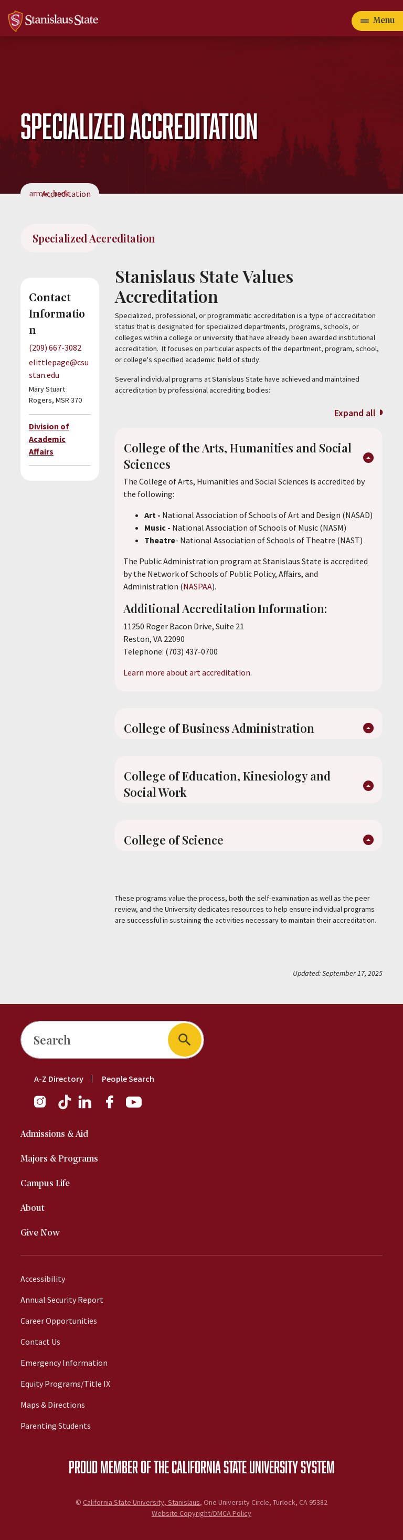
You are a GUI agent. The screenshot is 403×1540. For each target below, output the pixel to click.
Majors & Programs (59, 1159)
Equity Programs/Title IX (65, 1383)
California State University (235, 1466)
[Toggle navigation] (377, 21)
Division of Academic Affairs (49, 439)
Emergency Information (64, 1362)
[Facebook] (114, 1107)
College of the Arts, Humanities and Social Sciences (238, 456)
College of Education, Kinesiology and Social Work (227, 784)
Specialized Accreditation (66, 238)
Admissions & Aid (54, 1135)
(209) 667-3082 (55, 347)
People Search (128, 1078)
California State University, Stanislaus (141, 1502)
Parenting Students (55, 1425)
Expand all (355, 413)
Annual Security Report (61, 1299)
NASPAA (197, 586)
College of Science (174, 840)
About (32, 1209)
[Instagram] (44, 1107)
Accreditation (66, 193)
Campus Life (45, 1184)
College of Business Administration (219, 728)
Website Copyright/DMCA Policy (201, 1513)
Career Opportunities (58, 1320)
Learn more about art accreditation (186, 672)
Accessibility (42, 1278)
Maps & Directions (52, 1404)
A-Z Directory (58, 1078)
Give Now (40, 1233)
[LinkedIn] (85, 1107)
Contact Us (40, 1341)
